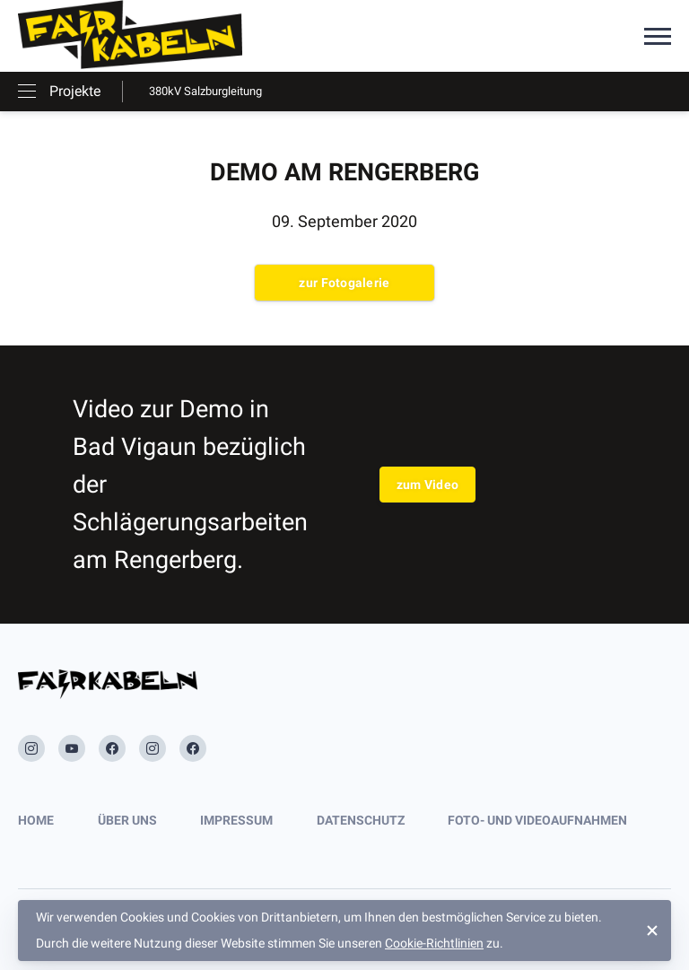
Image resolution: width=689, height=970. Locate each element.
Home (36, 820)
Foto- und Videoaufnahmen (537, 820)
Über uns (127, 820)
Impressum (236, 820)
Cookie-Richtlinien (434, 943)
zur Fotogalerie (344, 282)
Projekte (74, 91)
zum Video (428, 484)
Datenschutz (361, 820)
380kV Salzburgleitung (205, 91)
